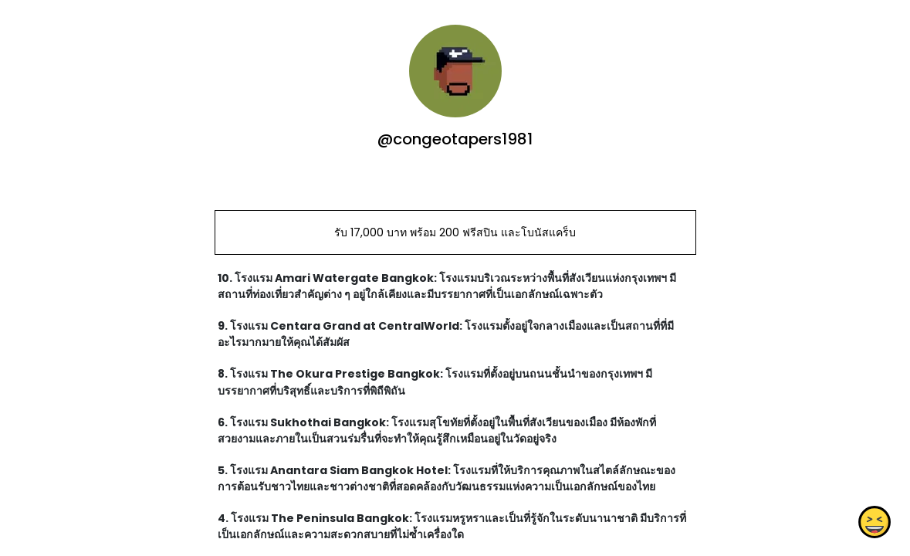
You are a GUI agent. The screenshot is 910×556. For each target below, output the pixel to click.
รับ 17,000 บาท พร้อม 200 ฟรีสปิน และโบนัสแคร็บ (455, 232)
